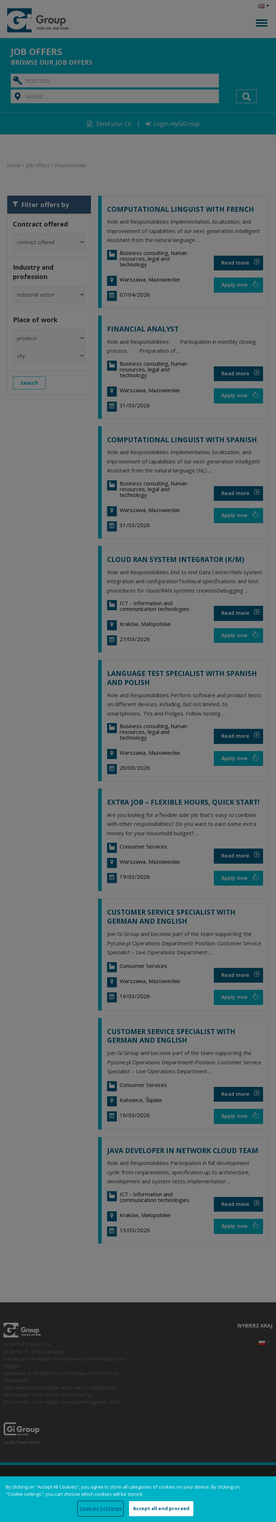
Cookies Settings (100, 1508)
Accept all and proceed (161, 1508)
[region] (138, 1499)
